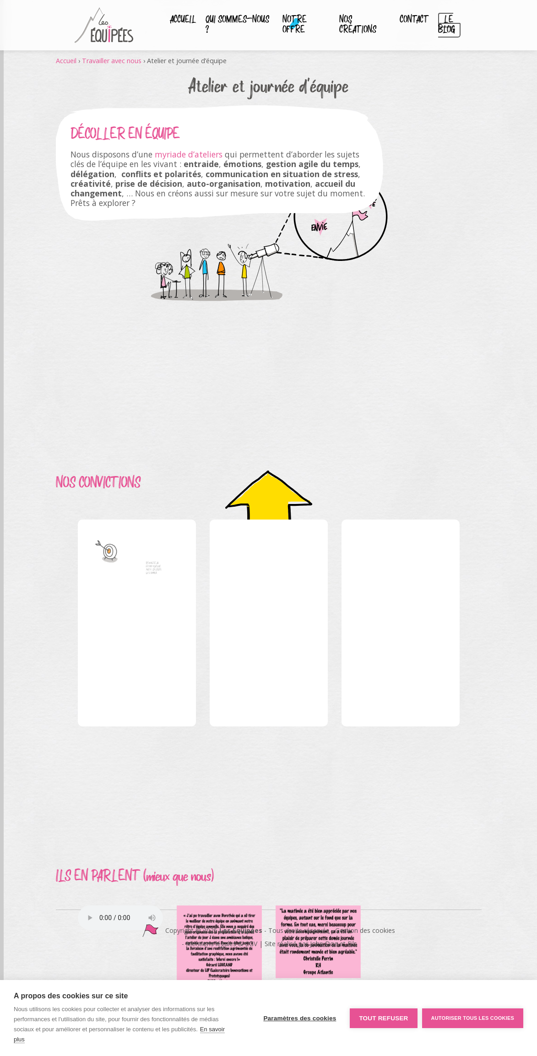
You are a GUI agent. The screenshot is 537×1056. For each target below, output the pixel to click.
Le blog (446, 25)
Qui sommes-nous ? (237, 25)
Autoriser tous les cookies (472, 1018)
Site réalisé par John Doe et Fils (311, 943)
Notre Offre (294, 25)
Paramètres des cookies (299, 1018)
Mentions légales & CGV (221, 943)
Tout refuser (383, 1018)
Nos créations (357, 25)
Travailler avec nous (111, 60)
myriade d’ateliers (188, 154)
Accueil (183, 20)
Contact (414, 20)
